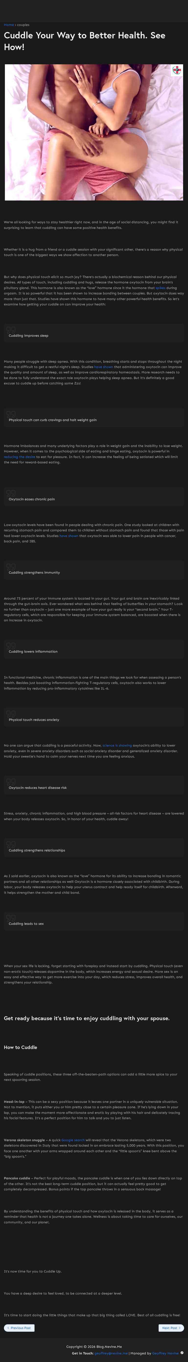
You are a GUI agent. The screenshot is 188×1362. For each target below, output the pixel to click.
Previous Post (21, 1328)
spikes (160, 288)
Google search (73, 1140)
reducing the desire (19, 457)
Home (9, 25)
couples (23, 25)
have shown (103, 367)
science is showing (117, 745)
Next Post (169, 1328)
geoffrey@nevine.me (111, 1353)
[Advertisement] (94, 11)
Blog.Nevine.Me (109, 1347)
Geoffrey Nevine (168, 1353)
